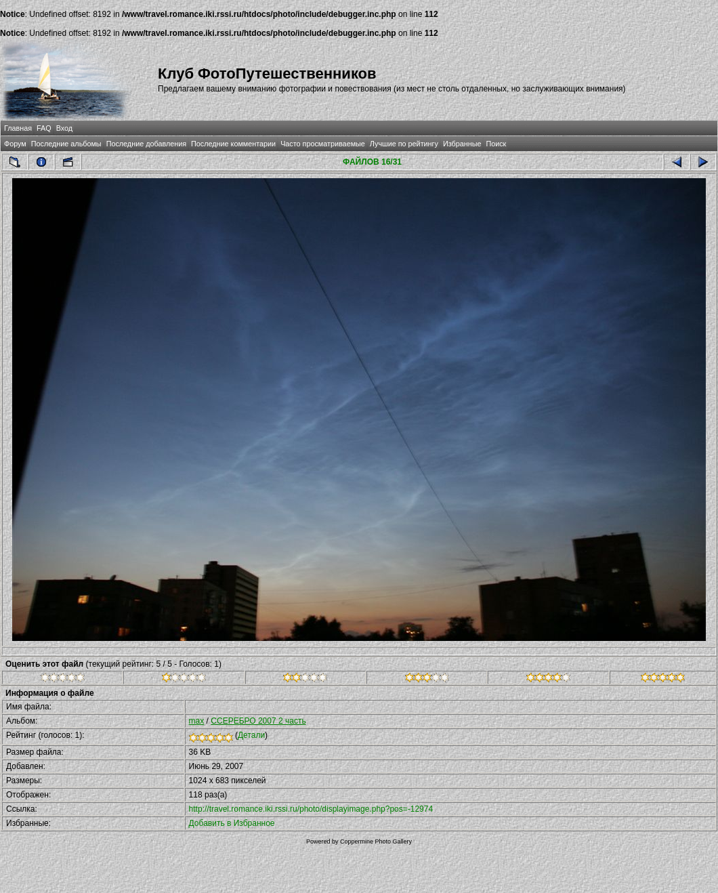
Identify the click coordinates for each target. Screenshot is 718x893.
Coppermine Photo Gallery (376, 841)
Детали (251, 735)
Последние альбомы (66, 144)
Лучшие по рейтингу (404, 144)
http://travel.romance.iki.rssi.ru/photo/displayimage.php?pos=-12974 (311, 809)
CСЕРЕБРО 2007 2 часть (258, 721)
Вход (64, 128)
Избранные (462, 144)
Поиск (496, 144)
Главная (18, 128)
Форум (15, 144)
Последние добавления (146, 144)
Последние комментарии (233, 144)
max (197, 721)
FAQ (44, 128)
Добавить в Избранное (232, 823)
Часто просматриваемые (322, 144)
